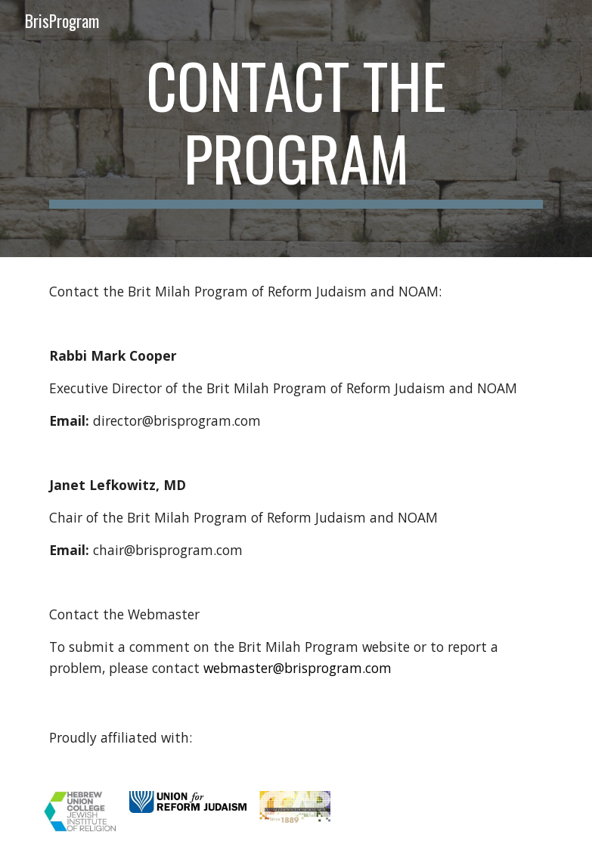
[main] (296, 128)
